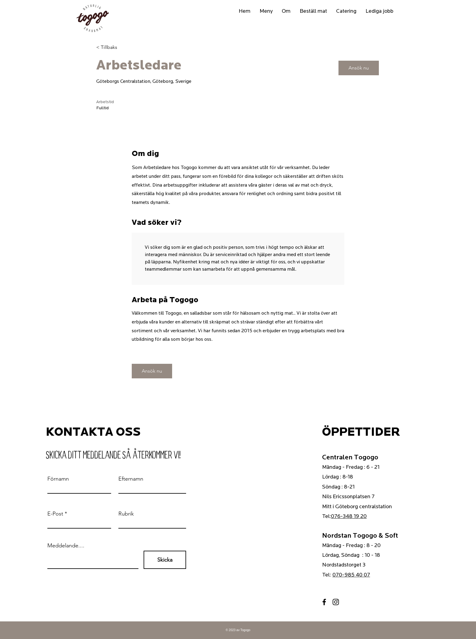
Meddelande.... (65, 545)
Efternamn (130, 479)
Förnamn (58, 479)
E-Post (55, 513)
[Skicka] (165, 560)
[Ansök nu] (358, 68)
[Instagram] (336, 602)
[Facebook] (324, 602)
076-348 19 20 (349, 516)
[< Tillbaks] (117, 47)
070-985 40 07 (351, 574)
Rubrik (126, 513)
